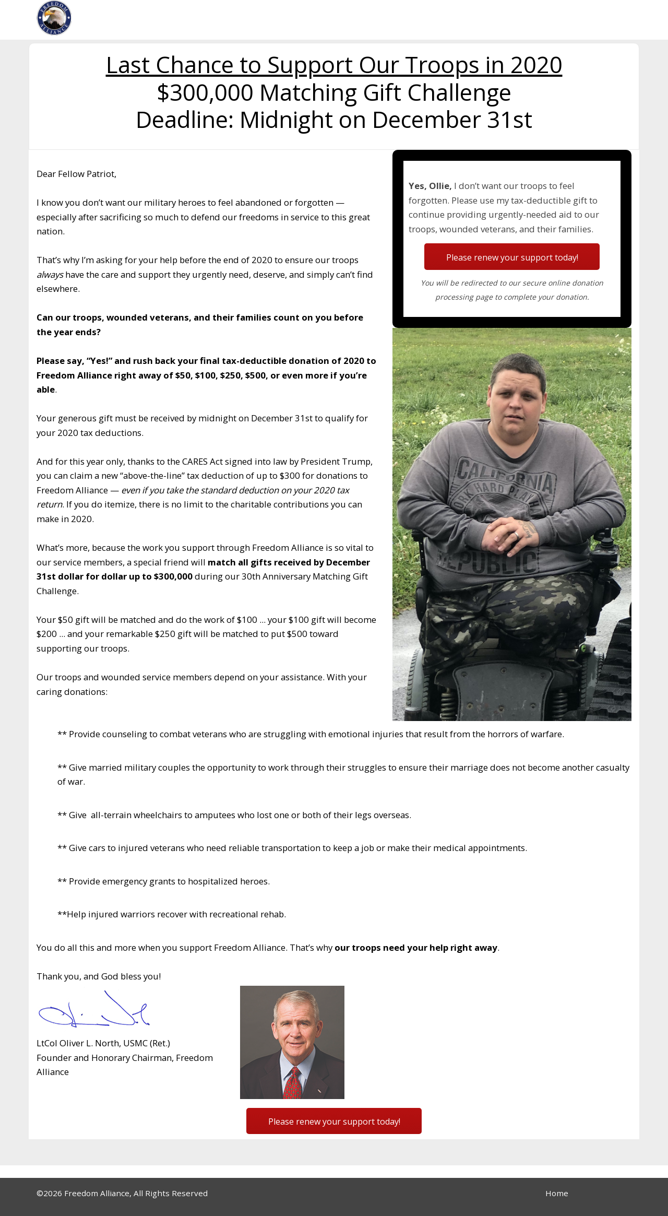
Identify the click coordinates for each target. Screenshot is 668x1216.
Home (556, 1193)
